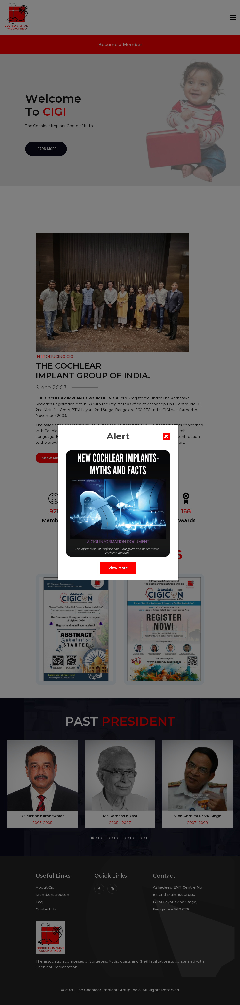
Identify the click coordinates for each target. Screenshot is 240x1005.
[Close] (168, 436)
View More (120, 568)
